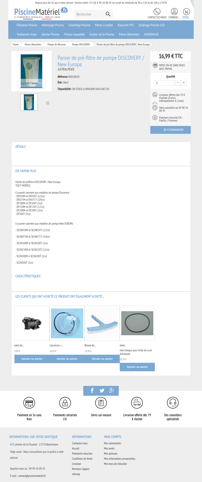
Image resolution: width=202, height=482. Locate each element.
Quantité (170, 76)
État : (60, 82)
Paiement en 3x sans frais (29, 417)
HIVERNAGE (151, 34)
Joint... (123, 345)
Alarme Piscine (50, 34)
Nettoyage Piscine (53, 25)
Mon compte (112, 436)
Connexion (174, 17)
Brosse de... (90, 345)
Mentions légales (80, 469)
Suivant (48, 103)
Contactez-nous (157, 17)
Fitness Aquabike (74, 34)
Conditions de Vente (82, 458)
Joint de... (18, 345)
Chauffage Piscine (79, 25)
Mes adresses (110, 453)
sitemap (76, 474)
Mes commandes (112, 443)
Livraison (76, 464)
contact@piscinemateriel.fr (32, 476)
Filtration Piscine (27, 25)
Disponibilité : (65, 89)
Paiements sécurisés (82, 453)
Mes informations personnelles (119, 458)
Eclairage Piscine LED (152, 25)
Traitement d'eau (27, 34)
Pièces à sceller (104, 25)
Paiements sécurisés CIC (65, 417)
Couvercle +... (56, 345)
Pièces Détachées (129, 34)
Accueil (75, 448)
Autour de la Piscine (102, 34)
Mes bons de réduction (115, 464)
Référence (62, 77)
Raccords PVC (126, 25)
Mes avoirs (109, 448)
